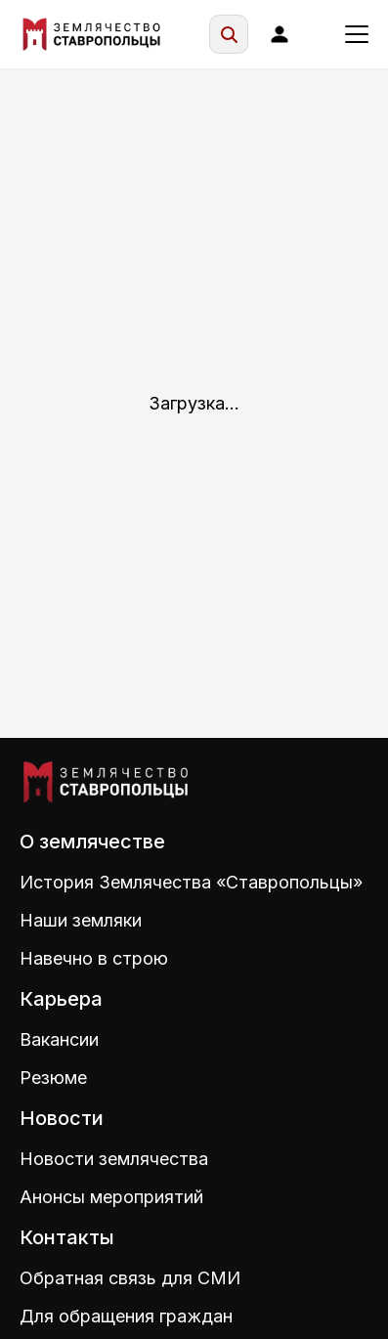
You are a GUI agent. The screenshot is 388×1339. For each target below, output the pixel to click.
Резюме (53, 1077)
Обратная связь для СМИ (130, 1278)
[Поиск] (228, 34)
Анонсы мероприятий (111, 1197)
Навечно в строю (94, 958)
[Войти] (279, 34)
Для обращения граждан (126, 1316)
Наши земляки (81, 920)
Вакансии (59, 1039)
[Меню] (356, 34)
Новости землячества (114, 1158)
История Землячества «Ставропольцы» (191, 882)
